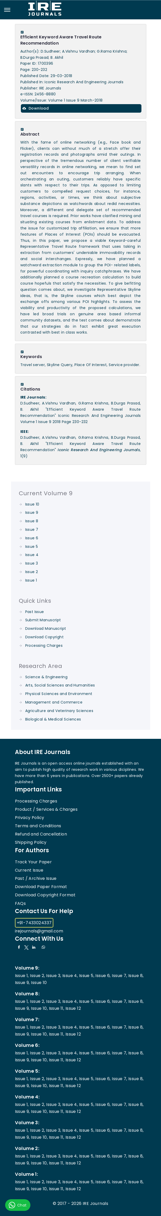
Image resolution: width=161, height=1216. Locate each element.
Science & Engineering (46, 677)
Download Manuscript (45, 628)
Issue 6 (31, 538)
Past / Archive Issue (36, 878)
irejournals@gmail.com (39, 931)
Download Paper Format (41, 887)
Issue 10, (39, 1008)
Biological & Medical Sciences (53, 719)
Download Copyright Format (45, 895)
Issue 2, (37, 976)
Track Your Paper (33, 862)
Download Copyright (44, 637)
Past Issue (34, 611)
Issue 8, (135, 976)
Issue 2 (31, 571)
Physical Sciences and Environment (58, 693)
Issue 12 (73, 1008)
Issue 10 (32, 504)
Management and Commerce (54, 702)
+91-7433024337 (34, 923)
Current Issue (29, 870)
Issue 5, (86, 976)
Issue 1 (31, 580)
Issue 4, (70, 976)
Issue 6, (103, 976)
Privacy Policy (29, 818)
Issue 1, (22, 976)
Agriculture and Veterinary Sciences (59, 710)
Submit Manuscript (43, 620)
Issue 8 (31, 521)
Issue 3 (31, 563)
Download (35, 108)
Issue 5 (31, 546)
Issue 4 (32, 554)
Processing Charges (44, 645)
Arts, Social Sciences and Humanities (60, 685)
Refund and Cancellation (41, 834)
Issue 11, (56, 1008)
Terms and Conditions (38, 826)
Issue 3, (53, 976)
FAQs (20, 903)
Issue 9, (22, 983)
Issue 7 (31, 529)
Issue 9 (31, 512)
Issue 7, (119, 976)
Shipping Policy (31, 842)
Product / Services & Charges (46, 809)
